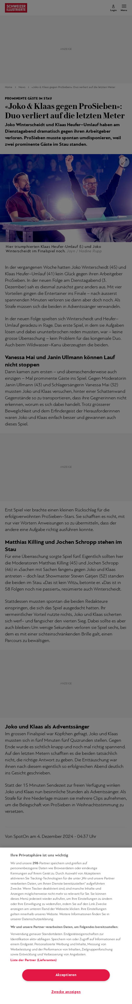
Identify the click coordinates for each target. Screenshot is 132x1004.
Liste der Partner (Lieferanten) (33, 960)
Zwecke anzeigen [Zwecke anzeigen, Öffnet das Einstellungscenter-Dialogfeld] (66, 992)
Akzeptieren (66, 975)
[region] (66, 926)
